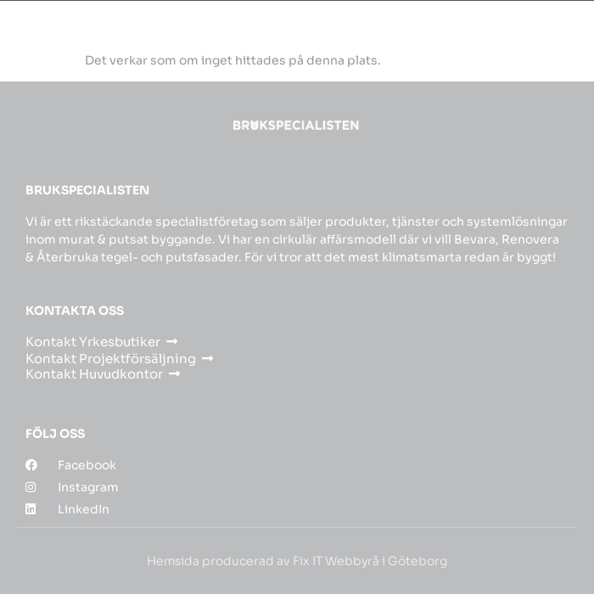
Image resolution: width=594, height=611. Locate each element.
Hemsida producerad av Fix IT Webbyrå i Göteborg (297, 561)
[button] (567, 27)
